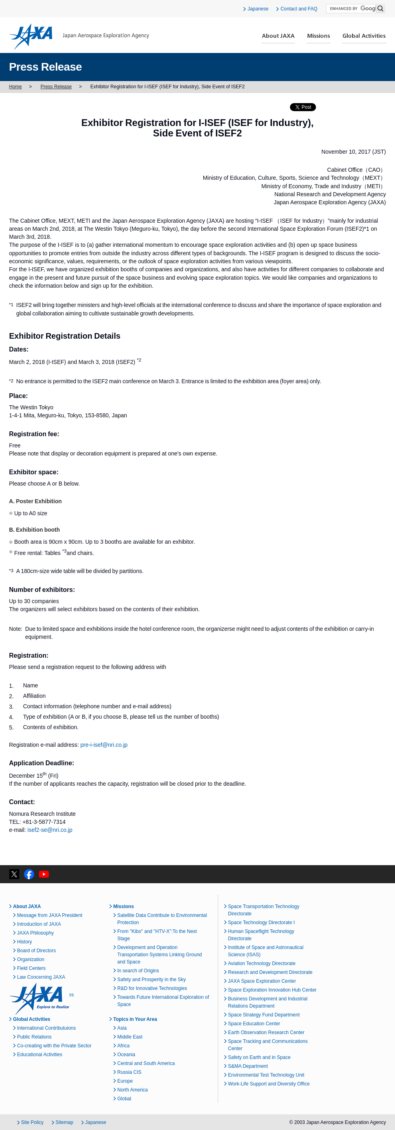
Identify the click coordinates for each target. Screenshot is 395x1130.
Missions (319, 38)
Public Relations (34, 1037)
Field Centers (31, 968)
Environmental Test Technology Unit (266, 1075)
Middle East (130, 1037)
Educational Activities (40, 1054)
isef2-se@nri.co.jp (49, 830)
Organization (31, 959)
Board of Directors (36, 950)
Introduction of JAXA (39, 924)
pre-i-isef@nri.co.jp (104, 745)
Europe (125, 1081)
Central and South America (146, 1063)
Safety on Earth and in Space (259, 1057)
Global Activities (364, 38)
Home (15, 86)
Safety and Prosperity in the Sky (151, 979)
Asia (122, 1028)
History (24, 942)
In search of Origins (138, 971)
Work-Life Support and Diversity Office (269, 1084)
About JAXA (278, 38)
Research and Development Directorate (270, 972)
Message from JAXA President (50, 915)
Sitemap (64, 1122)
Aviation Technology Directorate (262, 963)
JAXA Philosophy (35, 933)
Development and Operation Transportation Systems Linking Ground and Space (159, 955)
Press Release (56, 86)
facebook (29, 874)
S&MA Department (248, 1066)
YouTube (44, 874)
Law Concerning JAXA (41, 977)
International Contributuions (46, 1028)
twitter (14, 874)
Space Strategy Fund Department (264, 1015)
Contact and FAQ (298, 9)
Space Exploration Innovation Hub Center (272, 990)
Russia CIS (129, 1072)
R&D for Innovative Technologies (152, 988)
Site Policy (32, 1122)
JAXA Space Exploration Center (262, 981)
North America (132, 1090)
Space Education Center (254, 1023)
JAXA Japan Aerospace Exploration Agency (79, 36)
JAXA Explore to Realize (39, 998)
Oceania (126, 1054)
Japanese (257, 9)
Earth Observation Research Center (266, 1032)
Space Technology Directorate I (261, 922)
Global (124, 1099)
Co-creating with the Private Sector (54, 1046)
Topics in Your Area (135, 1019)
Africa (123, 1046)
